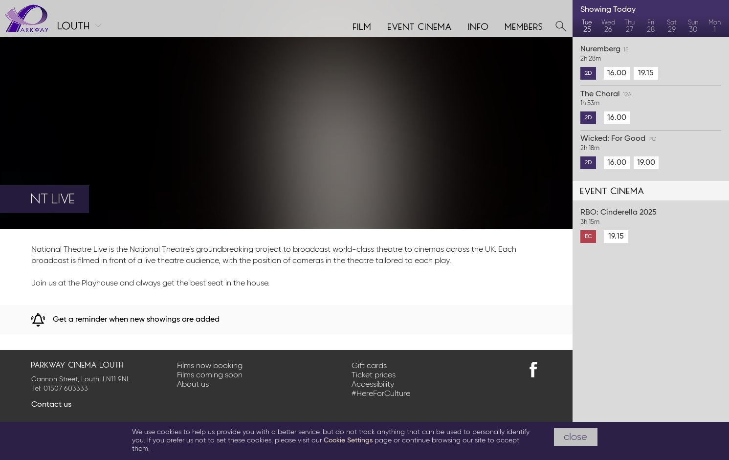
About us (193, 385)
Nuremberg (650, 54)
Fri (650, 27)
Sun (693, 27)
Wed (608, 27)
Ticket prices (374, 375)
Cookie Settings (348, 440)
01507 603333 (66, 388)
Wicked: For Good (650, 144)
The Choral (650, 99)
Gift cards (369, 366)
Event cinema (420, 25)
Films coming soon (210, 375)
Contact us (51, 405)
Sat (672, 27)
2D (588, 73)
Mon (714, 27)
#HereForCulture (381, 394)
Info (478, 25)
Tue (586, 27)
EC (588, 237)
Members (524, 25)
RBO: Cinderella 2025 (650, 217)
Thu (629, 27)
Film (362, 25)
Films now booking (210, 366)
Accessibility (373, 385)
